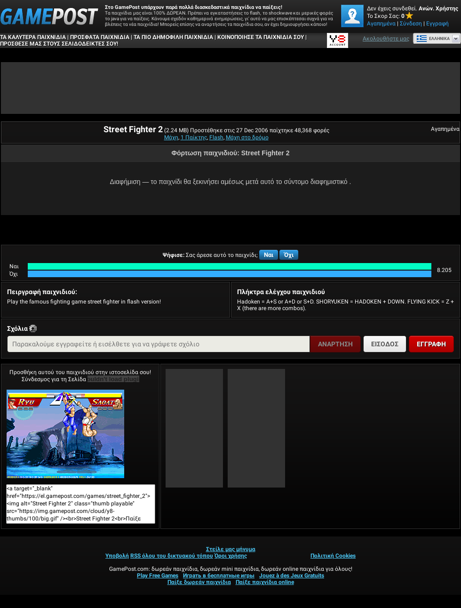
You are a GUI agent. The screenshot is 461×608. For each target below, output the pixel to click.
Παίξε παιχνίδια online (265, 582)
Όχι (289, 254)
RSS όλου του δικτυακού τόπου (171, 555)
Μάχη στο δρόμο (247, 137)
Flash (216, 137)
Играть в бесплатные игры (218, 575)
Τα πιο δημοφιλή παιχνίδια (173, 37)
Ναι (268, 254)
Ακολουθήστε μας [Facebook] (386, 38)
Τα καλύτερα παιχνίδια (33, 37)
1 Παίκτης (194, 137)
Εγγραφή (437, 23)
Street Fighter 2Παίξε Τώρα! (65, 434)
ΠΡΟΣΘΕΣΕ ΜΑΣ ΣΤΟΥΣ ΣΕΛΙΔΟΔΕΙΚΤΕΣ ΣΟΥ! (59, 43)
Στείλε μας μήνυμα (230, 549)
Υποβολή (117, 555)
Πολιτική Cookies (333, 555)
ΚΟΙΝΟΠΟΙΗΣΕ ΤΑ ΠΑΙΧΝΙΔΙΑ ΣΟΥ (260, 37)
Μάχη (171, 137)
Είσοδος (384, 344)
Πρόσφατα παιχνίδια (99, 37)
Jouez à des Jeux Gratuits (291, 575)
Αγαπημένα (381, 23)
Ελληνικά (433, 38)
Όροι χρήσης (231, 555)
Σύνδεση (411, 23)
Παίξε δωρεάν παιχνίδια (199, 582)
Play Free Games (157, 575)
